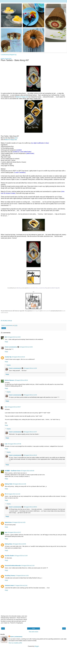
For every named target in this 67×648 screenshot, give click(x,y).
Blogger (37, 646)
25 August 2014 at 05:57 (14, 407)
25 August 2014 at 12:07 (30, 432)
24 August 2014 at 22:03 (13, 337)
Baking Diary (8, 544)
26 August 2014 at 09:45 (30, 455)
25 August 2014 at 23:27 (14, 532)
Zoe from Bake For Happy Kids (54, 287)
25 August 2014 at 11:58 (19, 484)
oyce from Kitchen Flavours (34, 287)
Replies (9, 365)
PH (6, 494)
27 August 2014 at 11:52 (22, 575)
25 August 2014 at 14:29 (18, 522)
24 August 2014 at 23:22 (18, 357)
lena (6, 532)
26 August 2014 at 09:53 (30, 507)
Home (33, 628)
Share (3, 328)
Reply (6, 341)
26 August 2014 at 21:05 (20, 555)
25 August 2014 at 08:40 (27, 470)
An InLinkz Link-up (6, 320)
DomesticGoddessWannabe (13, 565)
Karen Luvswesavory (11, 347)
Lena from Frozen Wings (43, 287)
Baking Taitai (8, 484)
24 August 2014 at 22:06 (26, 347)
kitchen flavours (9, 380)
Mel (6, 337)
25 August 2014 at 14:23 (13, 494)
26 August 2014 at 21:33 (27, 565)
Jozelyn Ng (8, 357)
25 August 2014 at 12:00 (30, 368)
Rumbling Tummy (10, 575)
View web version (33, 631)
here (16, 138)
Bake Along (19, 287)
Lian (6, 444)
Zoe (6, 407)
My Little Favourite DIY (46, 310)
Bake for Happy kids (22, 97)
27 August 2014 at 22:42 (20, 585)
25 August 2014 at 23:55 (19, 544)
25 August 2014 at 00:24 (21, 380)
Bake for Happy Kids (36, 310)
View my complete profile (15, 643)
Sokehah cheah (9, 585)
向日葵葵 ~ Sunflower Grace (13, 470)
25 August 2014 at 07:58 (14, 444)
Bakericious (8, 522)
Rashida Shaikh (9, 555)
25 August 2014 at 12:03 (30, 395)
